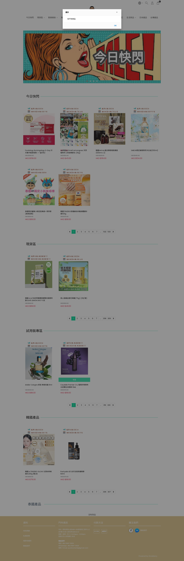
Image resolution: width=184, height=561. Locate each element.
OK (115, 25)
